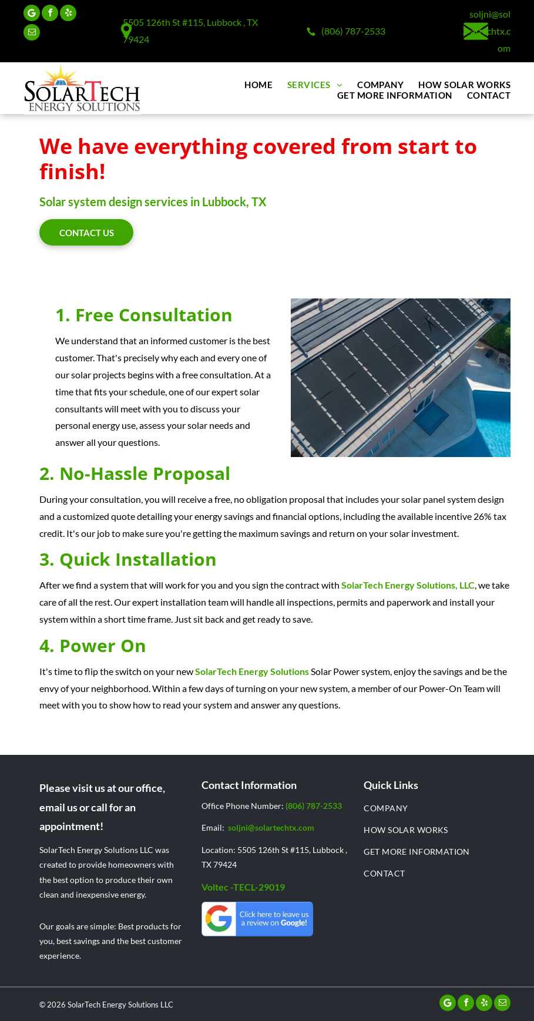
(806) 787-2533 (353, 30)
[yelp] (68, 14)
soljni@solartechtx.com (490, 30)
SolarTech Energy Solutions (252, 671)
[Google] (31, 14)
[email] (31, 33)
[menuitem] (251, 84)
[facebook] (50, 14)
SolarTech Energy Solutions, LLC (408, 584)
